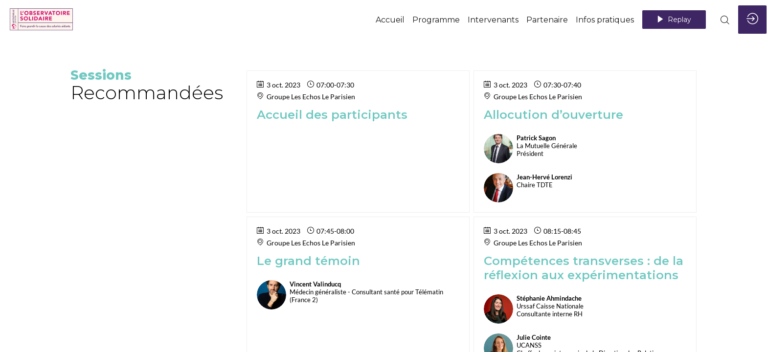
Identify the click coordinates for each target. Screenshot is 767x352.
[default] (436, 19)
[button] (674, 19)
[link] (390, 19)
